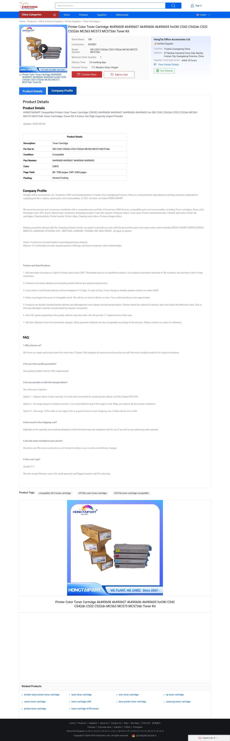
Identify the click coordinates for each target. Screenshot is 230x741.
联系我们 (156, 723)
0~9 (161, 731)
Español (117, 727)
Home (67, 15)
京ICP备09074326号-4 (144, 735)
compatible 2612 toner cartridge (55, 493)
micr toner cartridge (128, 694)
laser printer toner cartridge (132, 701)
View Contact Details (168, 64)
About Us (104, 723)
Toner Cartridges (91, 21)
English (201, 15)
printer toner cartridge (35, 708)
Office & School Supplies (50, 21)
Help (126, 723)
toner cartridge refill (81, 701)
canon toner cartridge (35, 701)
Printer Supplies (73, 21)
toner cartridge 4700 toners (85, 708)
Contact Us (116, 723)
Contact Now (86, 74)
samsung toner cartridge (178, 701)
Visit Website (164, 70)
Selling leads (122, 15)
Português (137, 727)
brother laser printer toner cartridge (41, 694)
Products (83, 15)
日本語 (127, 727)
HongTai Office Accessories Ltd (172, 39)
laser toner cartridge (81, 694)
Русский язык (104, 727)
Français (91, 727)
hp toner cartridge (175, 694)
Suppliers (102, 15)
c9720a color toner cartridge (92, 493)
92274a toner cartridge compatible (131, 493)
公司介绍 (145, 723)
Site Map (134, 723)
